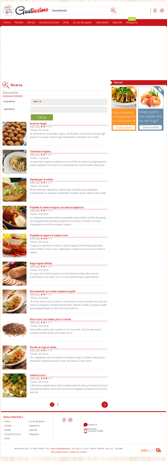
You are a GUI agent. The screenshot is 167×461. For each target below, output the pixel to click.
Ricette (19, 22)
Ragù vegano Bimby (41, 263)
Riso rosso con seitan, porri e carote (50, 319)
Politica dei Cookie (77, 452)
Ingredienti (102, 22)
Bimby (31, 22)
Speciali (117, 22)
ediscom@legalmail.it (60, 449)
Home (7, 22)
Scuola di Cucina (49, 22)
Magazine (132, 21)
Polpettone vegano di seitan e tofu (49, 235)
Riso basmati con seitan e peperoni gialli (52, 291)
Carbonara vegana (40, 151)
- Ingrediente (9, 109)
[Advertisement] (83, 53)
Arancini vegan (38, 123)
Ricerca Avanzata (10, 92)
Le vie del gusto (82, 22)
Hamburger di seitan (41, 179)
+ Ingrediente (9, 101)
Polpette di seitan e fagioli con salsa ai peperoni (57, 207)
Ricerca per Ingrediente (13, 96)
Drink (66, 22)
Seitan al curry (38, 375)
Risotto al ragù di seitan (43, 347)
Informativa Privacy (59, 452)
